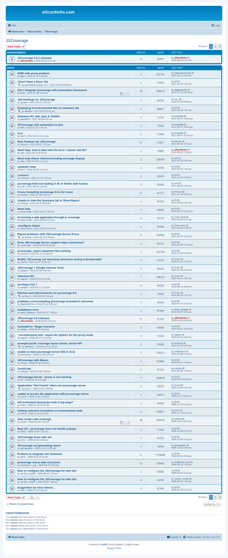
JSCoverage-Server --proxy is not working (44, 377)
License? (23, 175)
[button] (220, 46)
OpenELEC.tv (27, 304)
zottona (24, 371)
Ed (175, 81)
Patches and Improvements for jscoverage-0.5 (46, 292)
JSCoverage (17, 40)
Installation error (28, 309)
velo (22, 490)
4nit (22, 127)
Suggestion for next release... (36, 487)
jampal (23, 287)
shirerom (29, 346)
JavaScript (24, 368)
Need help (23, 208)
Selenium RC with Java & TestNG (38, 116)
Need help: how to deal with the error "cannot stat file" (52, 150)
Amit (22, 93)
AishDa (28, 111)
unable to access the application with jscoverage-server (53, 393)
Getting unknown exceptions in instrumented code (49, 410)
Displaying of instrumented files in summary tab (48, 108)
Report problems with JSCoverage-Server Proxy (48, 234)
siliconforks (26, 60)
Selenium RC (25, 276)
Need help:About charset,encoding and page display (51, 158)
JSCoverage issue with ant (34, 437)
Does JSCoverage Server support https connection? (51, 242)
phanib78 (25, 119)
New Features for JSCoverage (36, 141)
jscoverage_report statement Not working (44, 250)
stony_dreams (27, 312)
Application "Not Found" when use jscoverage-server (51, 385)
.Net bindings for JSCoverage (36, 99)
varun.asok (26, 211)
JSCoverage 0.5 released (33, 318)
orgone (23, 279)
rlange (23, 329)
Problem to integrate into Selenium (39, 453)
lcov (20, 133)
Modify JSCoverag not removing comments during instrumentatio (59, 259)
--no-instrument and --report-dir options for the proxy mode (55, 335)
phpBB (103, 544)
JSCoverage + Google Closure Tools (40, 267)
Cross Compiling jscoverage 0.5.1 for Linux (45, 192)
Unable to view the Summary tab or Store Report (48, 200)
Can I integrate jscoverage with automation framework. (52, 90)
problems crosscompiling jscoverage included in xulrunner (55, 301)
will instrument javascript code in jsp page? (45, 402)
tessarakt (179, 116)
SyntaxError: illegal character (36, 326)
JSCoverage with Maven (32, 360)
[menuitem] (12, 25)
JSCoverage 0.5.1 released (34, 57)
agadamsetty (180, 90)
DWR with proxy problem (33, 73)
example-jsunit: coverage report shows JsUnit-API (49, 343)
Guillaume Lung (182, 462)
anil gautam (26, 448)
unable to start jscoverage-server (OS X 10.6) (46, 351)
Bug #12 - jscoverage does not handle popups (46, 428)
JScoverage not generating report (39, 445)
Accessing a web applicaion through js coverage (48, 217)
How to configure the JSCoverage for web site (46, 470)
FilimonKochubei (182, 73)
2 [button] (215, 46)
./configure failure (28, 225)
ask (22, 153)
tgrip (22, 76)
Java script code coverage (34, 419)
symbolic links (26, 166)
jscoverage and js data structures (38, 462)
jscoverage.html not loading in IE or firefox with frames (52, 183)
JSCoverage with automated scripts (40, 124)
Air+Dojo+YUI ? (27, 284)
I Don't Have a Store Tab (32, 81)
